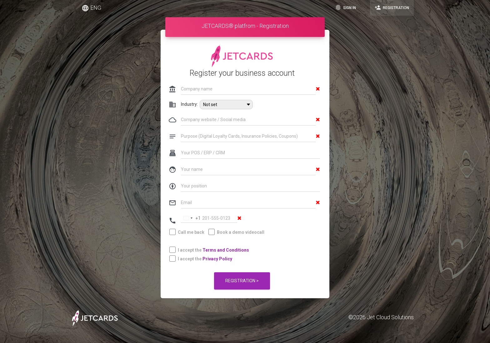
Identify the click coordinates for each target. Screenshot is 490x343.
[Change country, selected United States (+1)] (191, 204)
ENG (91, 8)
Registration (392, 7)
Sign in (345, 7)
